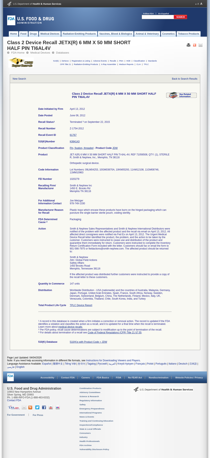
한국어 (81, 363)
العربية (112, 363)
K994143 (75, 141)
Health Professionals (89, 441)
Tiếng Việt (70, 363)
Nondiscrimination (159, 377)
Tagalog (91, 363)
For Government (16, 415)
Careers (86, 377)
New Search (19, 78)
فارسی (10, 367)
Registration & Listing (81, 61)
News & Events (87, 417)
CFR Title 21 (65, 64)
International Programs (91, 413)
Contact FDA (68, 377)
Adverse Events (100, 61)
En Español (163, 13)
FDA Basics (103, 377)
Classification (139, 61)
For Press (38, 415)
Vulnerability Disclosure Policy (94, 449)
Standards (152, 61)
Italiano (173, 363)
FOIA (118, 377)
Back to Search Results (184, 78)
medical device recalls (70, 326)
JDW (115, 148)
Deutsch (182, 363)
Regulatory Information (91, 400)
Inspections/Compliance (91, 425)
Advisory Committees (90, 392)
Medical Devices (40, 52)
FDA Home (17, 52)
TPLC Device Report (81, 305)
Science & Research (89, 396)
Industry (83, 437)
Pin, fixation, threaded (81, 148)
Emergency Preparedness (92, 408)
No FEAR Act (135, 377)
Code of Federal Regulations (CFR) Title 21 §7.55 (114, 332)
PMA (121, 61)
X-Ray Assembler (108, 64)
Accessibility (47, 377)
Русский (102, 363)
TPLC (146, 64)
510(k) (56, 61)
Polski (150, 363)
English (20, 367)
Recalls (113, 61)
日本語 (193, 363)
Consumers (85, 433)
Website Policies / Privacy (189, 377)
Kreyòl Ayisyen (125, 363)
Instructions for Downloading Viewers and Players (113, 360)
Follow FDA (148, 13)
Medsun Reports (126, 64)
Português (161, 363)
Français (140, 363)
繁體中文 (58, 363)
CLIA (138, 64)
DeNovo (65, 61)
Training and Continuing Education (96, 421)
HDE (128, 61)
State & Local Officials (90, 429)
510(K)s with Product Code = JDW (88, 341)
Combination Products (90, 388)
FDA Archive (86, 445)
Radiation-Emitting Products (86, 64)
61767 (73, 135)
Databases (62, 52)
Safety (83, 404)
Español (46, 363)
